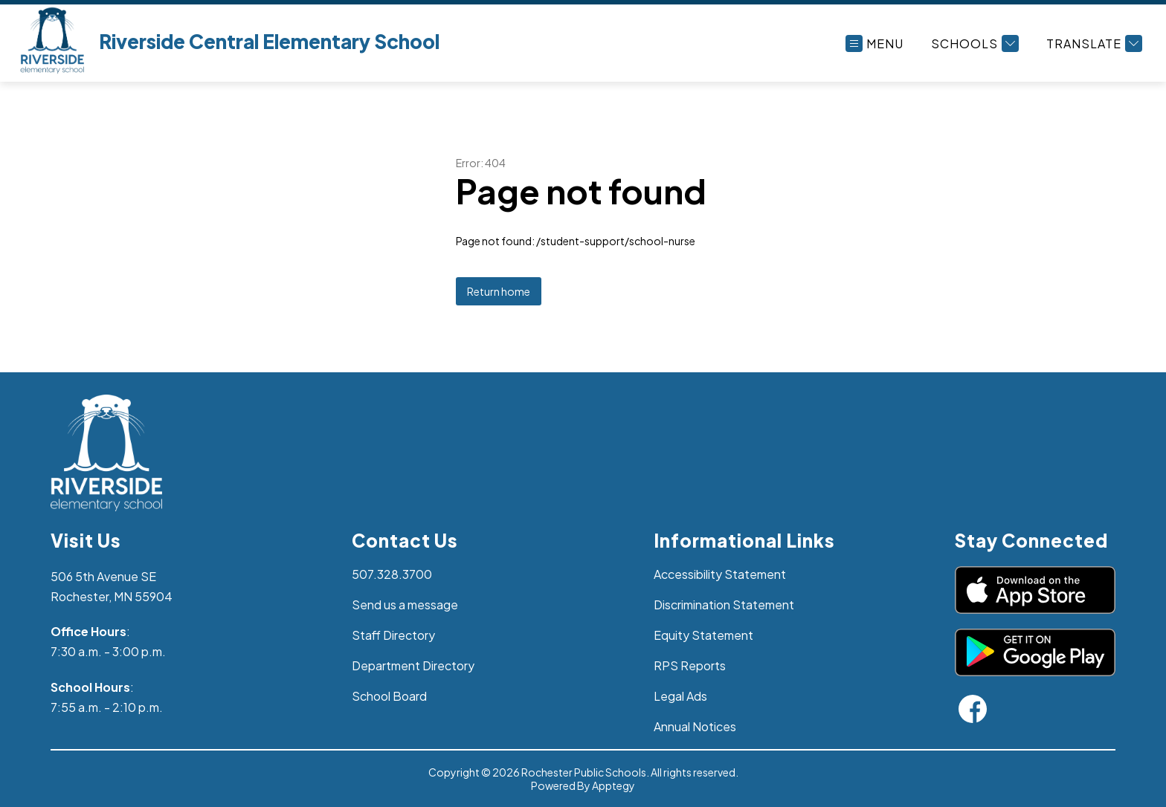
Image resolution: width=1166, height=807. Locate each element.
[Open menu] (874, 43)
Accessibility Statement (720, 574)
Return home (498, 291)
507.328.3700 (392, 574)
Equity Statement (703, 635)
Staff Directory (393, 635)
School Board (389, 696)
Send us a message (405, 604)
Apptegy (613, 785)
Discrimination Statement (724, 604)
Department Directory (413, 665)
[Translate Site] (1092, 43)
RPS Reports (690, 665)
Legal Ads (680, 696)
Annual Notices (695, 726)
